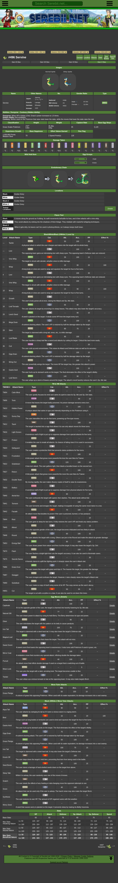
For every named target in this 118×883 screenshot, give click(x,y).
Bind (4, 717)
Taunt (14, 424)
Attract (14, 527)
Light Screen (16, 432)
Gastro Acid (13, 370)
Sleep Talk (7, 773)
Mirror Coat (7, 653)
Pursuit (5, 661)
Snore (5, 789)
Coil (10, 346)
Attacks (94, 57)
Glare (5, 621)
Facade (14, 511)
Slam (11, 330)
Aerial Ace (15, 496)
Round (14, 535)
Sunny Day (16, 416)
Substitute (15, 583)
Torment (15, 504)
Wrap (11, 267)
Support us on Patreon (59, 862)
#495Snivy (15, 846)
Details (110, 209)
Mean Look (7, 669)
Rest (13, 519)
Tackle (11, 243)
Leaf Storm (13, 378)
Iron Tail (6, 629)
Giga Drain (13, 354)
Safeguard (16, 448)
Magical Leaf (7, 637)
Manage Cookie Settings (83, 856)
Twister (5, 677)
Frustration (16, 456)
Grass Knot (16, 567)
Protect (14, 440)
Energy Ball (16, 543)
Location (87, 57)
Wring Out (12, 362)
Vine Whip (12, 259)
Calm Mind (16, 392)
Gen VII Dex (44, 62)
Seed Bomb (7, 765)
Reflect (14, 488)
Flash (14, 551)
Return (14, 472)
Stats (100, 57)
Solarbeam (16, 464)
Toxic (14, 400)
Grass (94, 163)
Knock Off (6, 757)
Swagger (15, 575)
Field (94, 159)
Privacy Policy (66, 856)
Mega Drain (13, 322)
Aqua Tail (6, 710)
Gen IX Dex (16, 62)
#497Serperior (101, 846)
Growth (11, 298)
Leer (10, 251)
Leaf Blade (13, 338)
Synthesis (6, 797)
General (80, 57)
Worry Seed (7, 805)
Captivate (6, 605)
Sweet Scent (7, 645)
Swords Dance (17, 559)
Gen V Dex (102, 62)
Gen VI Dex (73, 62)
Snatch (5, 781)
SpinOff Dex (113, 57)
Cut (13, 591)
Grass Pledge (8, 693)
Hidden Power (17, 408)
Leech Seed (13, 314)
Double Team (17, 480)
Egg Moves (106, 57)
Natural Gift (7, 613)
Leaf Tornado (14, 306)
